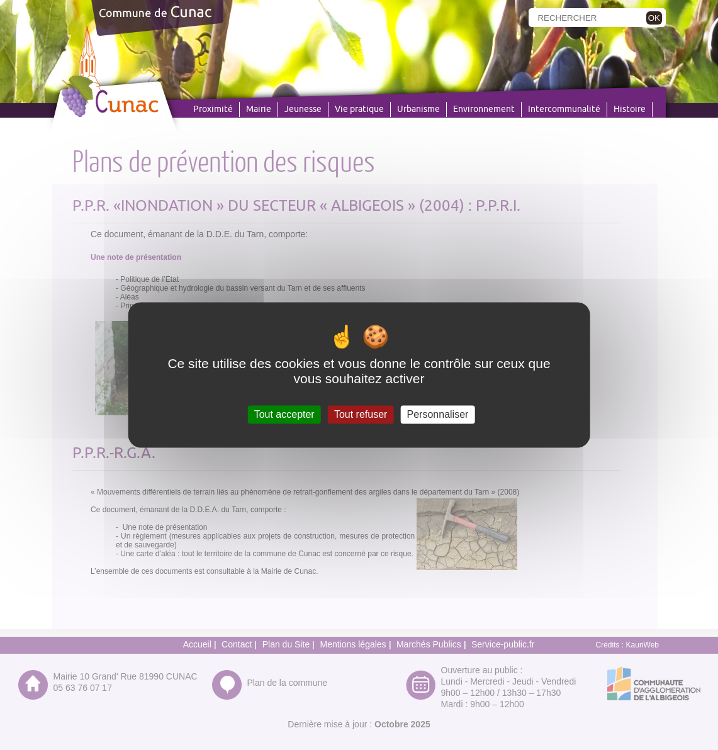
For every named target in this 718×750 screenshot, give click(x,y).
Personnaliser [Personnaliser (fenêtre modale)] (438, 414)
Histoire (630, 109)
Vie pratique (359, 109)
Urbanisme (418, 109)
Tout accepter (284, 414)
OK (654, 18)
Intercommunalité (564, 109)
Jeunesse (303, 109)
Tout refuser (360, 414)
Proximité (213, 109)
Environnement (484, 109)
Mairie (258, 109)
